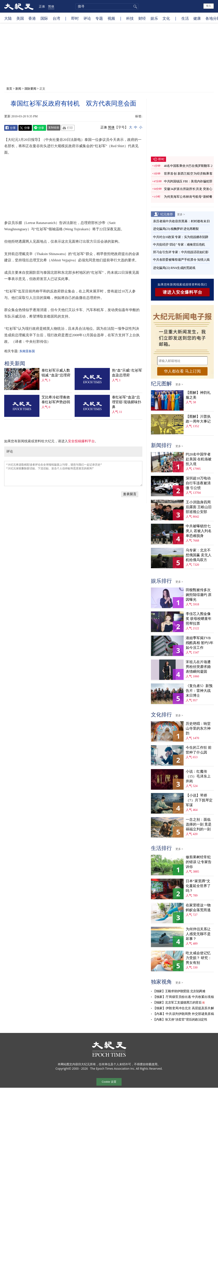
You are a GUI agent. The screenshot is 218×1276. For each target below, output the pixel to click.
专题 (99, 18)
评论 (87, 18)
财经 (142, 18)
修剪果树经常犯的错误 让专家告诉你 (199, 862)
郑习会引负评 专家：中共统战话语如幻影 (180, 252)
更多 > (181, 214)
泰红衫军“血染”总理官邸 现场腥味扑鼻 (126, 402)
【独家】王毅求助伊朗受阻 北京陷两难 (179, 991)
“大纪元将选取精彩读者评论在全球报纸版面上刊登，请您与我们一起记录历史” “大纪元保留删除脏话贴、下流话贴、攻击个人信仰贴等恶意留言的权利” (73, 473)
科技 (130, 18)
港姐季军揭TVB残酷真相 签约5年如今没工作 (199, 643)
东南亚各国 (27, 351)
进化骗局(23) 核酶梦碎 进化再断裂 (176, 228)
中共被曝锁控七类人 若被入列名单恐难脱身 (199, 531)
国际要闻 (30, 88)
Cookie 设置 (109, 1081)
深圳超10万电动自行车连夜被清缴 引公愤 (198, 483)
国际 (44, 18)
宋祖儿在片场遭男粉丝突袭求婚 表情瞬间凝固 (198, 667)
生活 (185, 18)
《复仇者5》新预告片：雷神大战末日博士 (199, 691)
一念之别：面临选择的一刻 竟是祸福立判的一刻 (199, 824)
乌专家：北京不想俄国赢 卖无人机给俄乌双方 (199, 555)
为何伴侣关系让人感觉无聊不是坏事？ (198, 934)
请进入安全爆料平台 (182, 292)
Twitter (25, 128)
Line (39, 128)
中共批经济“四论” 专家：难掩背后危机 (179, 244)
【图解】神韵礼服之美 (198, 395)
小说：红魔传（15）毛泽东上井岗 (198, 776)
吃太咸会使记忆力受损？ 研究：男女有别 (199, 958)
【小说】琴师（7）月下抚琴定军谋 (199, 800)
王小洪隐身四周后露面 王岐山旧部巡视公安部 (199, 507)
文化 (166, 18)
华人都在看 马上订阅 (182, 371)
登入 (208, 5)
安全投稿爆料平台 (81, 441)
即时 (75, 18)
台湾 (56, 18)
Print (68, 128)
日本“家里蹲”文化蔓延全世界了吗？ (198, 886)
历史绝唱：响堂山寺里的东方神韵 (198, 728)
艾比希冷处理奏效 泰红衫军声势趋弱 (56, 399)
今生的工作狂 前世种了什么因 (199, 750)
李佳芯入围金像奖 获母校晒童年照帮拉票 (199, 619)
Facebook (11, 128)
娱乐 (154, 18)
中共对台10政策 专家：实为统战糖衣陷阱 (180, 237)
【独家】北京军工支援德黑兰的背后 (177, 1002)
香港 (32, 18)
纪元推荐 (166, 214)
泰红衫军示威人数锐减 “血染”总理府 (56, 372)
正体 (42, 6)
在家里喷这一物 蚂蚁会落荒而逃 (198, 907)
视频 (111, 18)
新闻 (18, 88)
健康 (197, 18)
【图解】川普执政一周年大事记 (198, 419)
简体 (51, 6)
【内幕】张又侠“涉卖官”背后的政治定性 (180, 1019)
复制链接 (53, 127)
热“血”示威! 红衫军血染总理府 (127, 372)
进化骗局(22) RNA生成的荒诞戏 (174, 268)
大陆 (8, 18)
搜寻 (134, 6)
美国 (20, 18)
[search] (106, 6)
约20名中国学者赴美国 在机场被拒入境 (199, 459)
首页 (9, 88)
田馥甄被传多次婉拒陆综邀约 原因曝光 (199, 595)
